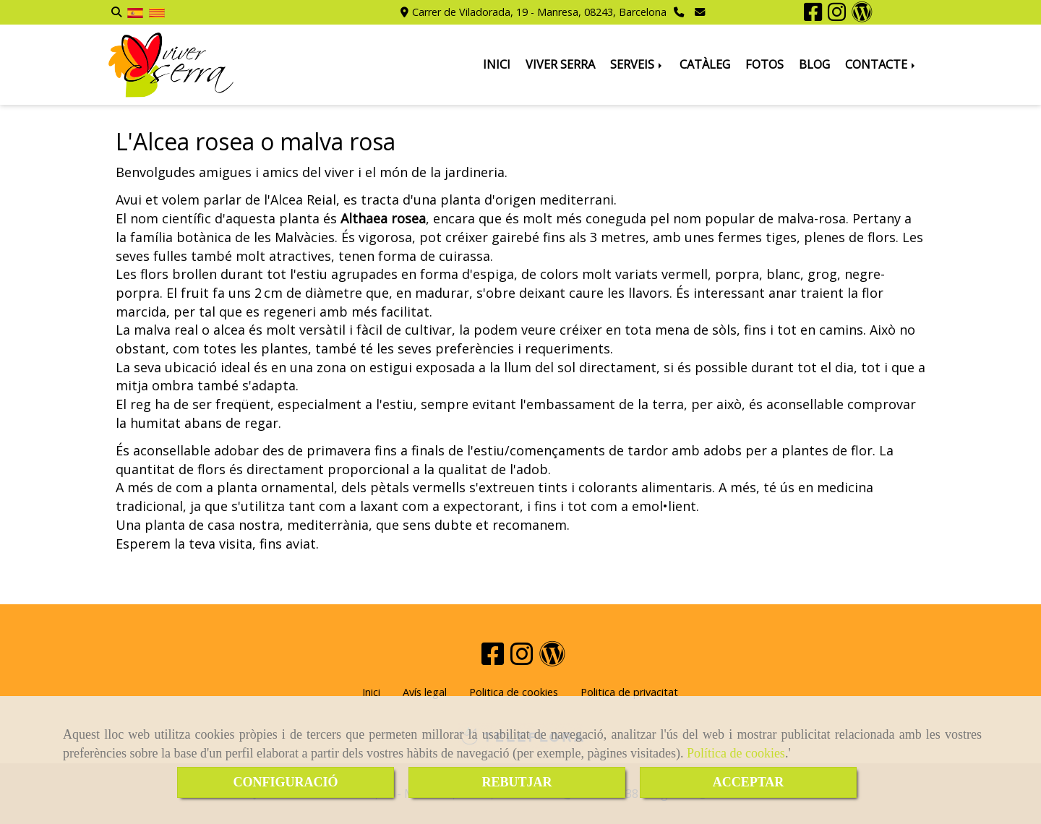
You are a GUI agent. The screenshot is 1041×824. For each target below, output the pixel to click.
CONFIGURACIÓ (285, 782)
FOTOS (764, 64)
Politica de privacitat (629, 692)
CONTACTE (881, 64)
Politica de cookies (513, 692)
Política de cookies (736, 753)
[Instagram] (837, 15)
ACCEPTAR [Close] (748, 782)
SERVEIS (637, 64)
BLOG (814, 64)
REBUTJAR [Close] (516, 782)
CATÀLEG (705, 64)
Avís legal (425, 692)
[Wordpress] (862, 15)
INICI (496, 64)
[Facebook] (813, 15)
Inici (371, 692)
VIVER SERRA (560, 64)
